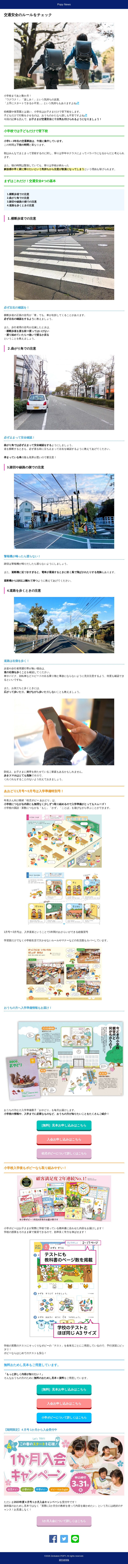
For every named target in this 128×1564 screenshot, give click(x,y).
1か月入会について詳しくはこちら (64, 1521)
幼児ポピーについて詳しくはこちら (64, 1153)
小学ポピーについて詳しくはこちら (64, 1417)
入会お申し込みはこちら (64, 1139)
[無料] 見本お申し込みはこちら (64, 1125)
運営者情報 (64, 1560)
